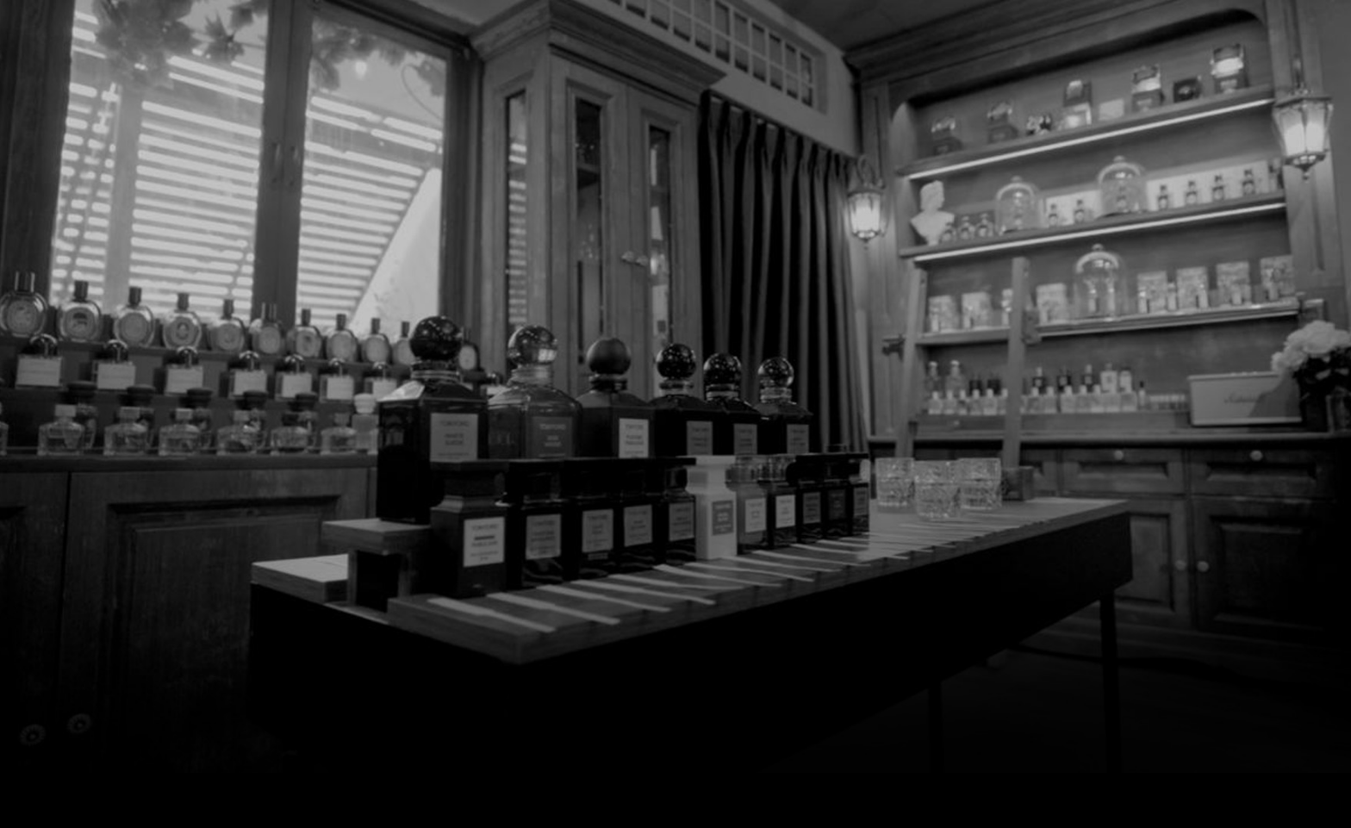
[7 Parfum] (675, 44)
